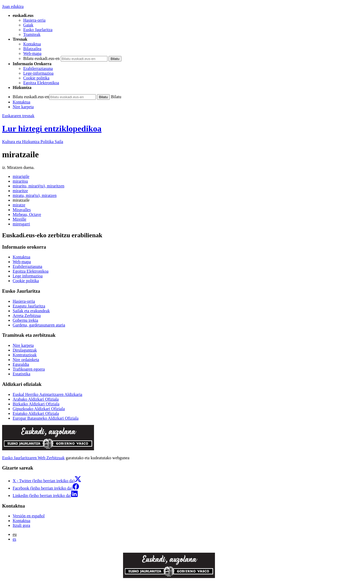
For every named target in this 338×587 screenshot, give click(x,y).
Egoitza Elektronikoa (41, 83)
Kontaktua (32, 44)
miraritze (20, 190)
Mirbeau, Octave (27, 214)
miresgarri (21, 224)
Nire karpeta (23, 107)
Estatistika (21, 374)
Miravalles (22, 209)
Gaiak (28, 25)
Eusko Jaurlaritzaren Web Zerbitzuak (33, 458)
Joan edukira (13, 6)
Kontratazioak (25, 355)
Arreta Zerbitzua (27, 315)
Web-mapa (32, 53)
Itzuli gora (21, 525)
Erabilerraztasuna (38, 68)
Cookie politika (36, 78)
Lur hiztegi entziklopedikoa (51, 128)
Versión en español (29, 516)
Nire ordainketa (26, 359)
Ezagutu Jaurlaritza (29, 306)
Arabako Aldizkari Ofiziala (36, 399)
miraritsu (20, 181)
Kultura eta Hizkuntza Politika (32, 141)
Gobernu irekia (25, 320)
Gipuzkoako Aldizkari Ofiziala (39, 408)
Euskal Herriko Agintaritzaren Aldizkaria (47, 394)
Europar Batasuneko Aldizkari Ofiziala (45, 418)
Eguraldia (21, 364)
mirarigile (21, 176)
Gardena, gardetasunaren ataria (39, 325)
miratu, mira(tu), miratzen (35, 195)
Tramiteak (31, 34)
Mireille (19, 219)
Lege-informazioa (38, 73)
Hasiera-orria (34, 20)
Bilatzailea (32, 48)
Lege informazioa (28, 276)
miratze (19, 205)
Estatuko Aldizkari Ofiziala (36, 413)
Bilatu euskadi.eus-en (41, 58)
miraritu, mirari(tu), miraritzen (38, 186)
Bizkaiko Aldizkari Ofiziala (36, 404)
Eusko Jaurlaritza (38, 29)
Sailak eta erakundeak (31, 311)
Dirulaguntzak (25, 350)
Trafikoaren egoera (29, 369)
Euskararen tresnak (18, 115)
